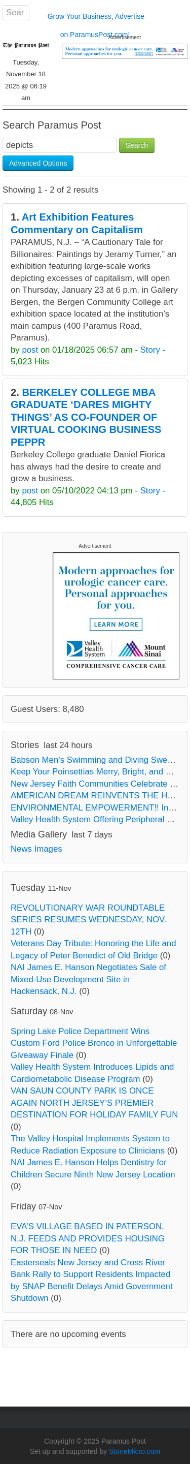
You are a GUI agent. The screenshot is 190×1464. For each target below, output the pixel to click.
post (30, 350)
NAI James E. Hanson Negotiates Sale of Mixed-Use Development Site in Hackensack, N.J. (88, 979)
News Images (36, 849)
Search (137, 145)
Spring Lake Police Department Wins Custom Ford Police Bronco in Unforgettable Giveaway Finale (94, 1043)
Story (150, 350)
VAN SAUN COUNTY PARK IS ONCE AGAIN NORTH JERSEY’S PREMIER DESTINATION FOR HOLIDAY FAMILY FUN (94, 1102)
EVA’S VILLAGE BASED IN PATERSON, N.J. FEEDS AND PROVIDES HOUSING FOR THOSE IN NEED (88, 1238)
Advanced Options (38, 163)
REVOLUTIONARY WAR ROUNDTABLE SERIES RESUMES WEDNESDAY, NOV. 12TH (88, 920)
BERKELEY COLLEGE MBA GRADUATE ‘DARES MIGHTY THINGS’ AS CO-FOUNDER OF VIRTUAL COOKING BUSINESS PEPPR (86, 417)
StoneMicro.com (134, 1451)
